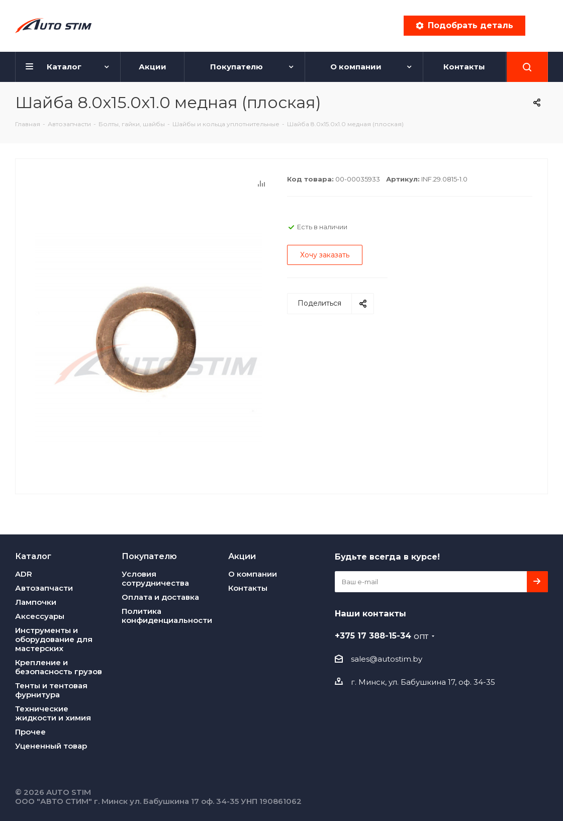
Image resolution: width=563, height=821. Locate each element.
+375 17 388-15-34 (381, 635)
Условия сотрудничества (155, 578)
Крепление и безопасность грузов (58, 667)
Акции (242, 556)
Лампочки (35, 602)
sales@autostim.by (386, 659)
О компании (252, 574)
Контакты (247, 588)
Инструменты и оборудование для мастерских (53, 639)
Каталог (33, 556)
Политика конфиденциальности (167, 615)
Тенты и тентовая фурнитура (51, 690)
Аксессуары (39, 616)
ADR (23, 574)
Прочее (30, 732)
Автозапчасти (44, 588)
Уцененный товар (51, 746)
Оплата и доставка (160, 597)
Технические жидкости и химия (53, 713)
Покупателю (149, 556)
